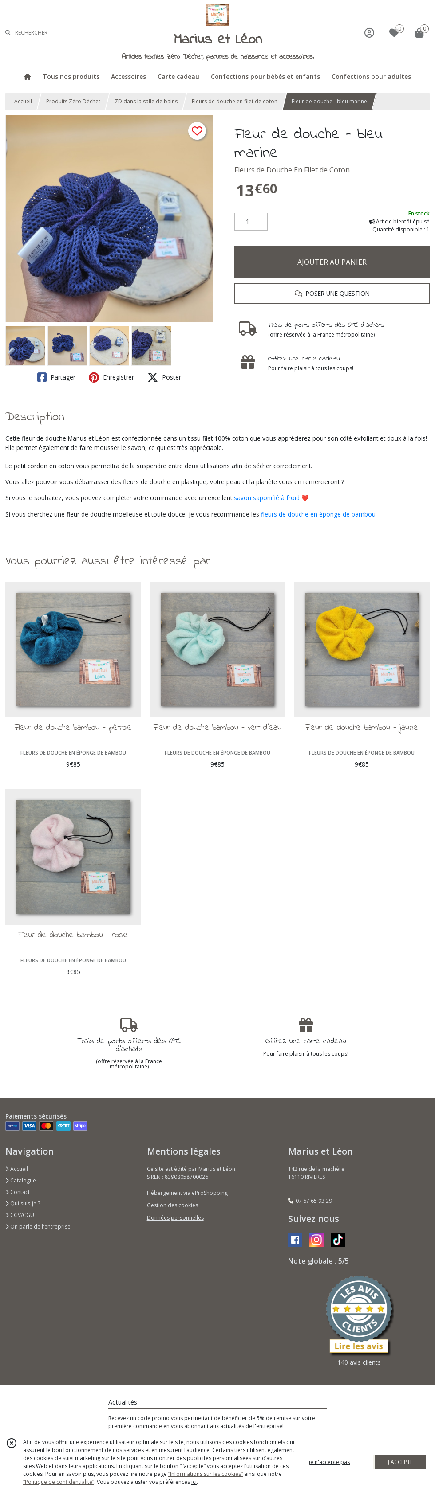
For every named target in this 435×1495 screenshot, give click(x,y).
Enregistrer (111, 377)
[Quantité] (251, 222)
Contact (17, 1192)
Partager (56, 377)
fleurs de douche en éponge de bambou (318, 514)
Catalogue (20, 1180)
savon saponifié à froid (267, 497)
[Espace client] (369, 32)
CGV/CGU (19, 1215)
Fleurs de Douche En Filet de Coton (292, 170)
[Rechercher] (8, 32)
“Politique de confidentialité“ (58, 1482)
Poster (164, 377)
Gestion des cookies (172, 1205)
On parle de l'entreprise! (38, 1226)
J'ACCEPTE (400, 1462)
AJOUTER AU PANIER (332, 262)
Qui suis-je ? (22, 1203)
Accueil (23, 101)
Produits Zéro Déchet (73, 101)
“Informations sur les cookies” (205, 1474)
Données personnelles (175, 1217)
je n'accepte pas (329, 1462)
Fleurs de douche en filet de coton (234, 101)
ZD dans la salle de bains (146, 101)
